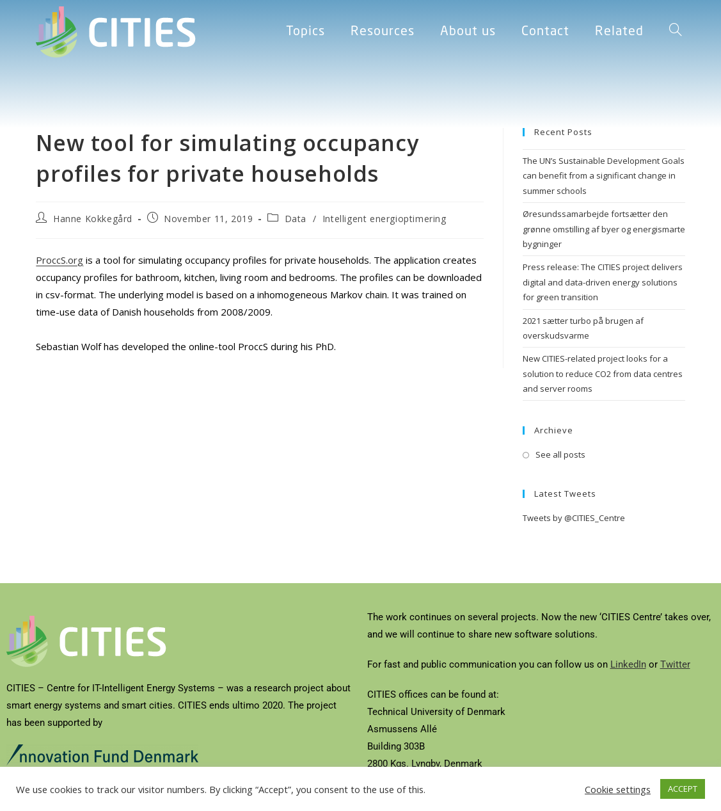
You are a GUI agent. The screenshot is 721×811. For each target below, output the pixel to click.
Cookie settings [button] (618, 789)
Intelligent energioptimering (384, 219)
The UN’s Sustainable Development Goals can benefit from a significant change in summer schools (604, 176)
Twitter (675, 664)
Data (295, 219)
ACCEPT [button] (682, 788)
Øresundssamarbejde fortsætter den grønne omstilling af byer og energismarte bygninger (604, 229)
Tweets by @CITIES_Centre (574, 518)
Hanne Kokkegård (92, 219)
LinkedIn (628, 664)
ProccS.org (59, 259)
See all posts (560, 454)
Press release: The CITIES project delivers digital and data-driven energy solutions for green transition (603, 282)
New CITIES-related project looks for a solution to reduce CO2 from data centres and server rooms (603, 373)
